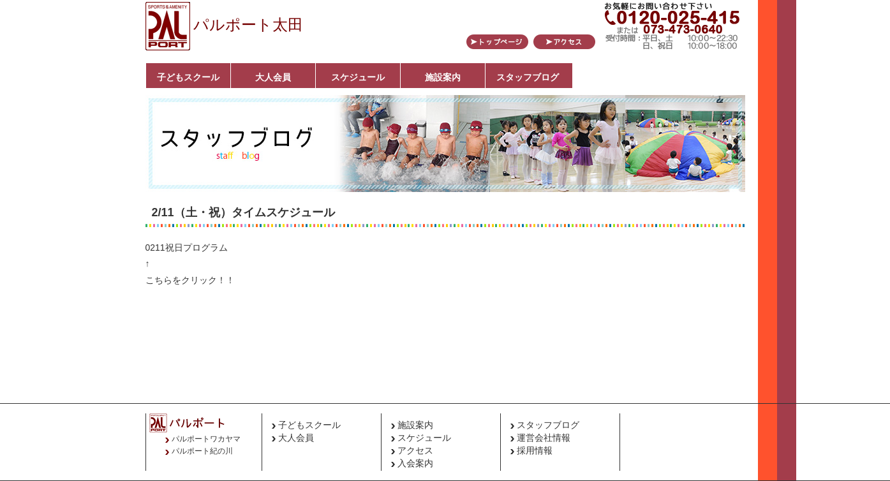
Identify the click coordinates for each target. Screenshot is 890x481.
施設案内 (443, 77)
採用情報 (535, 450)
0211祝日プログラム (186, 247)
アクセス (415, 450)
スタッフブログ (527, 77)
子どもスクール (188, 77)
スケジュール (358, 77)
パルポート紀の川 (202, 451)
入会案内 (415, 463)
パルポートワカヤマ (206, 438)
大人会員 (273, 77)
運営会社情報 (543, 438)
